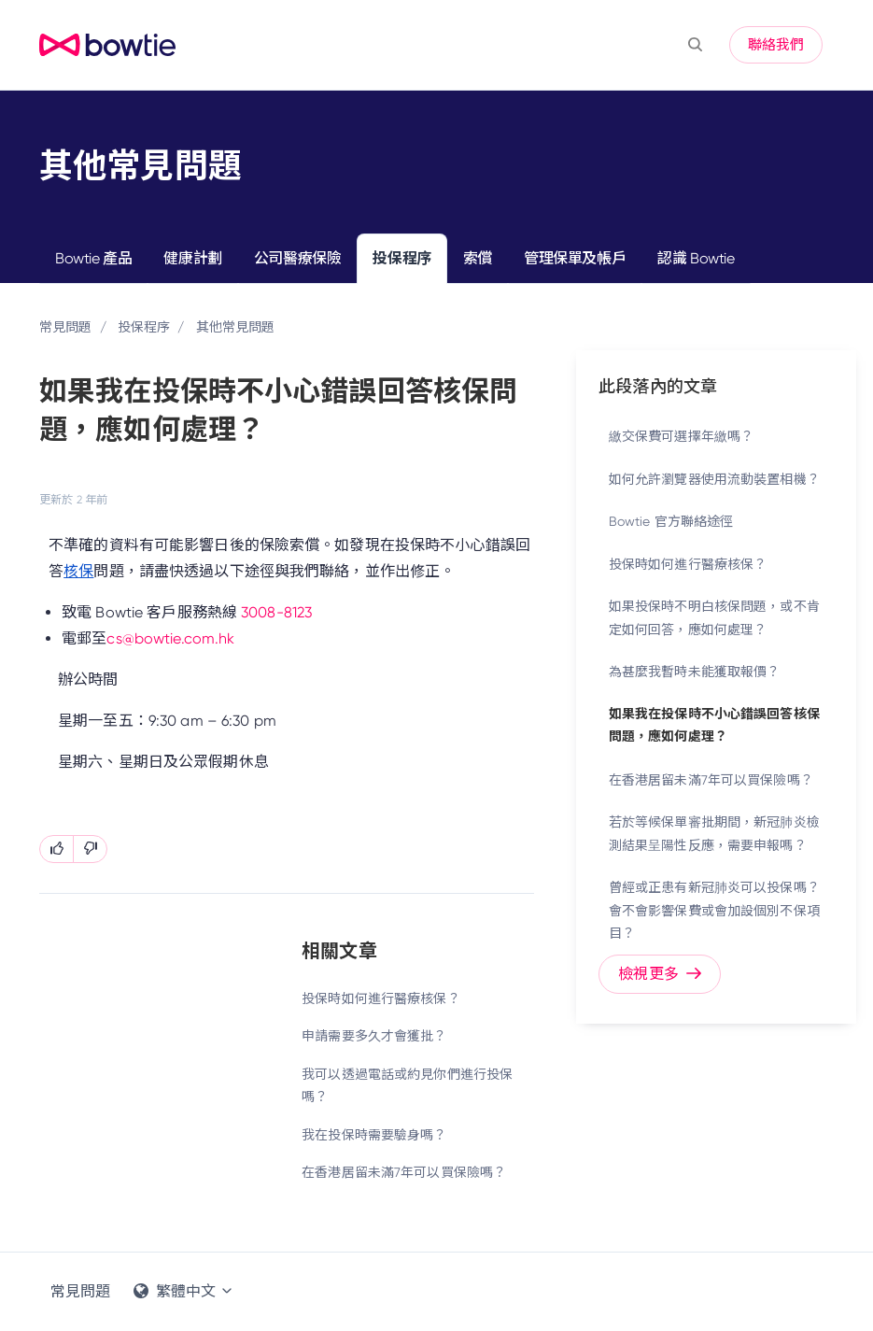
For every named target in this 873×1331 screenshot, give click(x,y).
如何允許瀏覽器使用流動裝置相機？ (714, 479)
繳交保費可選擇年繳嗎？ (681, 436)
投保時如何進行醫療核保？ (380, 998)
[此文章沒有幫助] (90, 849)
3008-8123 (276, 612)
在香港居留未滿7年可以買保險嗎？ (404, 1172)
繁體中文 (184, 1291)
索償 (477, 258)
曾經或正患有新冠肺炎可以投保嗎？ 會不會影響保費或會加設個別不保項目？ (714, 910)
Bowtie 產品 (93, 258)
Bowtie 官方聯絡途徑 (671, 521)
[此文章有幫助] (56, 849)
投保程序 (401, 258)
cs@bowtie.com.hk (170, 638)
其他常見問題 (235, 326)
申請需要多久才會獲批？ (374, 1035)
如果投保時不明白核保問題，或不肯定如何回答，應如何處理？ (714, 618)
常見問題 (65, 326)
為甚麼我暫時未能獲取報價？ (695, 671)
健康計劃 (192, 258)
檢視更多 (659, 974)
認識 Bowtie (695, 258)
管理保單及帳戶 (575, 258)
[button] (695, 45)
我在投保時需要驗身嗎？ (374, 1134)
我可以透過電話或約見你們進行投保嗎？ (407, 1086)
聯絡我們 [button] (776, 44)
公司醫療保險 (298, 258)
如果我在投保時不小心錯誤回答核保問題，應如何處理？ (714, 725)
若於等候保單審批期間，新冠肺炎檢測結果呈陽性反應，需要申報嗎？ (714, 833)
